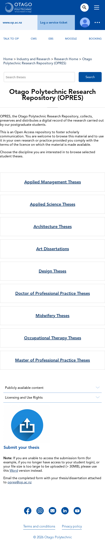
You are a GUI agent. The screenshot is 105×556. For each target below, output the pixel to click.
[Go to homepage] (18, 7)
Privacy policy (72, 526)
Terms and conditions (39, 526)
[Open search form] (84, 7)
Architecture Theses (52, 226)
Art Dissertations (52, 248)
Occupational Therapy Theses (52, 338)
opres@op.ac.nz (20, 482)
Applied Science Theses (52, 204)
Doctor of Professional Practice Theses (52, 293)
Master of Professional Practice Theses (52, 360)
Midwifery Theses (52, 315)
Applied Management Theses (52, 182)
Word (14, 471)
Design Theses (52, 271)
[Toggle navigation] (96, 8)
